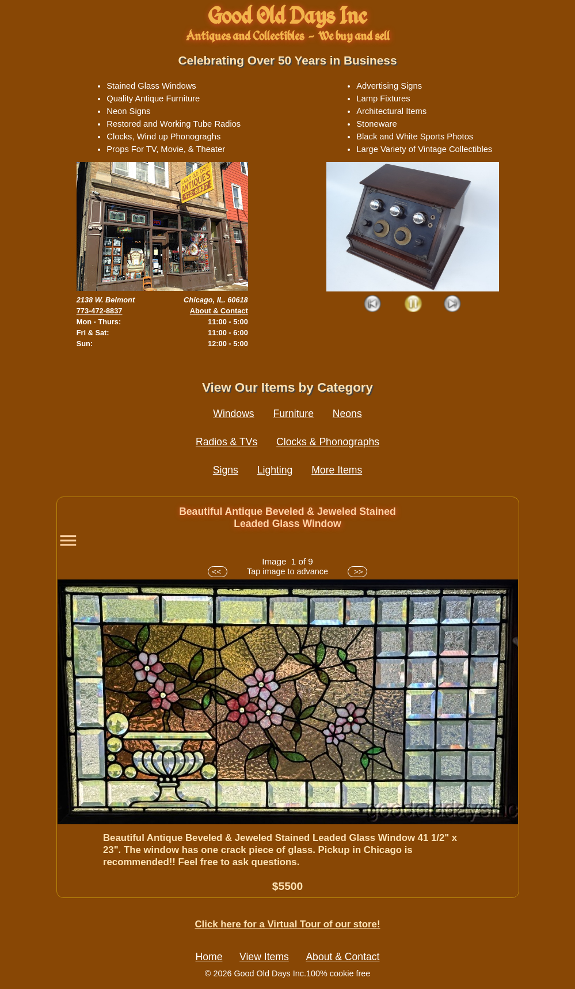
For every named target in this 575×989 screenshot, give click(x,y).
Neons (347, 413)
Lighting (275, 470)
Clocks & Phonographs (327, 442)
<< (217, 571)
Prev (373, 304)
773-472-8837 (100, 310)
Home (209, 957)
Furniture (293, 413)
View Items (264, 957)
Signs (225, 470)
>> (357, 571)
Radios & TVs (226, 442)
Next (452, 304)
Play (412, 304)
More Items (336, 470)
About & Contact (219, 310)
